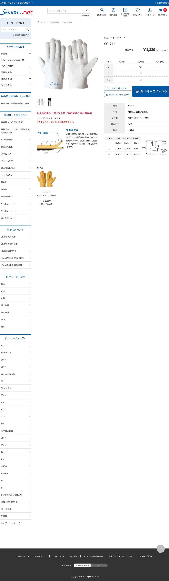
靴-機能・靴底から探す (15, 115)
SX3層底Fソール (8, 203)
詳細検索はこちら (22, 35)
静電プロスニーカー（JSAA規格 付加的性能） (15, 131)
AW (2, 402)
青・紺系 (5, 305)
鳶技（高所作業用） (10, 501)
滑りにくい (6, 153)
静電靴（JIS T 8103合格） (12, 122)
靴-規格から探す (15, 229)
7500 (3, 395)
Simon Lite (6, 352)
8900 (3, 445)
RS (2, 459)
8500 (3, 366)
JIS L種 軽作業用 (8, 236)
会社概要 (74, 556)
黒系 (3, 284)
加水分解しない (8, 168)
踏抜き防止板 (7, 146)
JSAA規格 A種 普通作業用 (12, 258)
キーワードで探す (15, 23)
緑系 (3, 326)
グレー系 (5, 312)
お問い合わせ (163, 2)
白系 (3, 291)
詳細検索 (86, 15)
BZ (2, 409)
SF (2, 381)
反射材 (4, 182)
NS (2, 487)
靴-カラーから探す (15, 276)
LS (2, 480)
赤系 (3, 298)
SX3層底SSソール (9, 217)
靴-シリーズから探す (15, 338)
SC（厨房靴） (7, 509)
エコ (3, 416)
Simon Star (6, 388)
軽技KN (4, 473)
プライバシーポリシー (93, 556)
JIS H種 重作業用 (8, 250)
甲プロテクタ (7, 139)
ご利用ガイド (58, 556)
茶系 (3, 319)
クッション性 (7, 161)
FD (2, 423)
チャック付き (7, 196)
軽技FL (4, 466)
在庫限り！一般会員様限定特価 (15, 103)
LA (2, 452)
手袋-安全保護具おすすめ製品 (15, 96)
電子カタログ (41, 556)
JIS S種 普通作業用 (9, 243)
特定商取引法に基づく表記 (120, 556)
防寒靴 (4, 516)
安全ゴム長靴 (7, 430)
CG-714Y (46, 191)
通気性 (4, 189)
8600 (3, 359)
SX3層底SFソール (9, 210)
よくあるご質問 (145, 556)
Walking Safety (8, 374)
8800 (3, 437)
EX (2, 345)
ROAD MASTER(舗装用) (11, 494)
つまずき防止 (7, 175)
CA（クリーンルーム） (11, 523)
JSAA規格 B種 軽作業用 (11, 265)
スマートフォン (82, 565)
